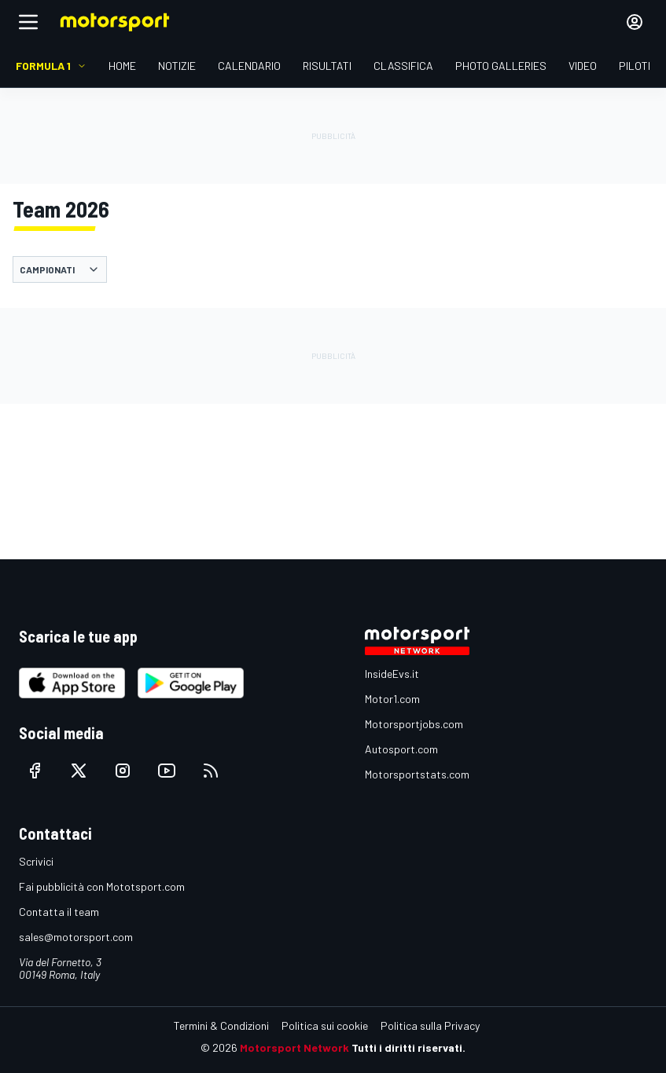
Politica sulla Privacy (430, 1025)
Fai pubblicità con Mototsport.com (102, 886)
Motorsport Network (294, 1047)
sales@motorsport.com (76, 936)
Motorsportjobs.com (414, 724)
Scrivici (36, 861)
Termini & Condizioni (221, 1025)
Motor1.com (392, 698)
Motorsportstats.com (417, 774)
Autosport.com (401, 749)
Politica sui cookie (324, 1025)
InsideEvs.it (392, 673)
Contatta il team (59, 911)
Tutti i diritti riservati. (408, 1047)
